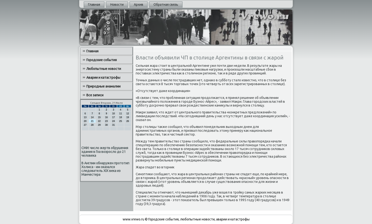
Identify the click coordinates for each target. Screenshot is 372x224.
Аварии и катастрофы (103, 77)
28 (92, 125)
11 (120, 113)
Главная (94, 4)
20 (85, 121)
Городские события (101, 60)
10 (113, 113)
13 (85, 117)
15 (99, 117)
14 (92, 117)
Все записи (94, 95)
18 (120, 117)
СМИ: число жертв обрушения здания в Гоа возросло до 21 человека (104, 151)
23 (106, 121)
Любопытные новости (103, 69)
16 (106, 117)
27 (85, 125)
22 (99, 121)
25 (120, 121)
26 (127, 121)
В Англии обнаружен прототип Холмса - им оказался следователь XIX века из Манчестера (105, 168)
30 (106, 125)
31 (113, 125)
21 (92, 121)
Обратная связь (165, 4)
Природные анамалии (103, 86)
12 (127, 113)
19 (127, 117)
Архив (138, 4)
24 (113, 121)
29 (99, 125)
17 (113, 117)
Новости (117, 4)
